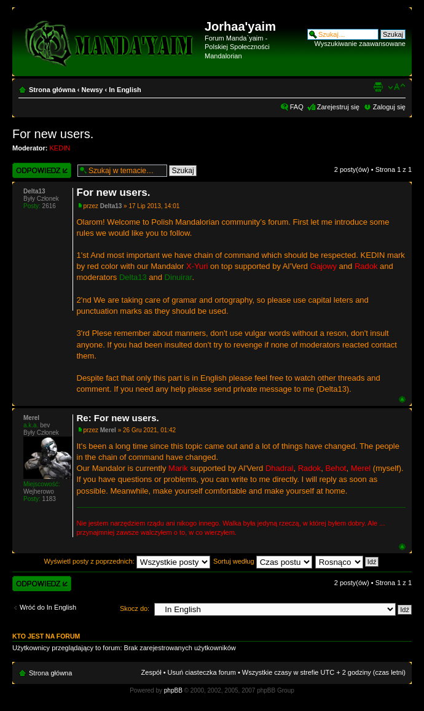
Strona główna (52, 89)
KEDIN (60, 148)
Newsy (92, 89)
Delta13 (111, 206)
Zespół (151, 672)
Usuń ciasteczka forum (202, 672)
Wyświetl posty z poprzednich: (127, 561)
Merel (108, 430)
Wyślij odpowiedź (41, 170)
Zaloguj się (389, 107)
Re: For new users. (118, 418)
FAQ (297, 107)
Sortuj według (262, 561)
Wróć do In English (48, 607)
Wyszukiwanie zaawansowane (360, 43)
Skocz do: (134, 608)
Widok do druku (378, 87)
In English (125, 89)
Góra (402, 399)
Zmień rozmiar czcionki (397, 87)
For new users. (52, 134)
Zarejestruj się (338, 107)
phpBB (173, 690)
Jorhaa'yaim (240, 26)
